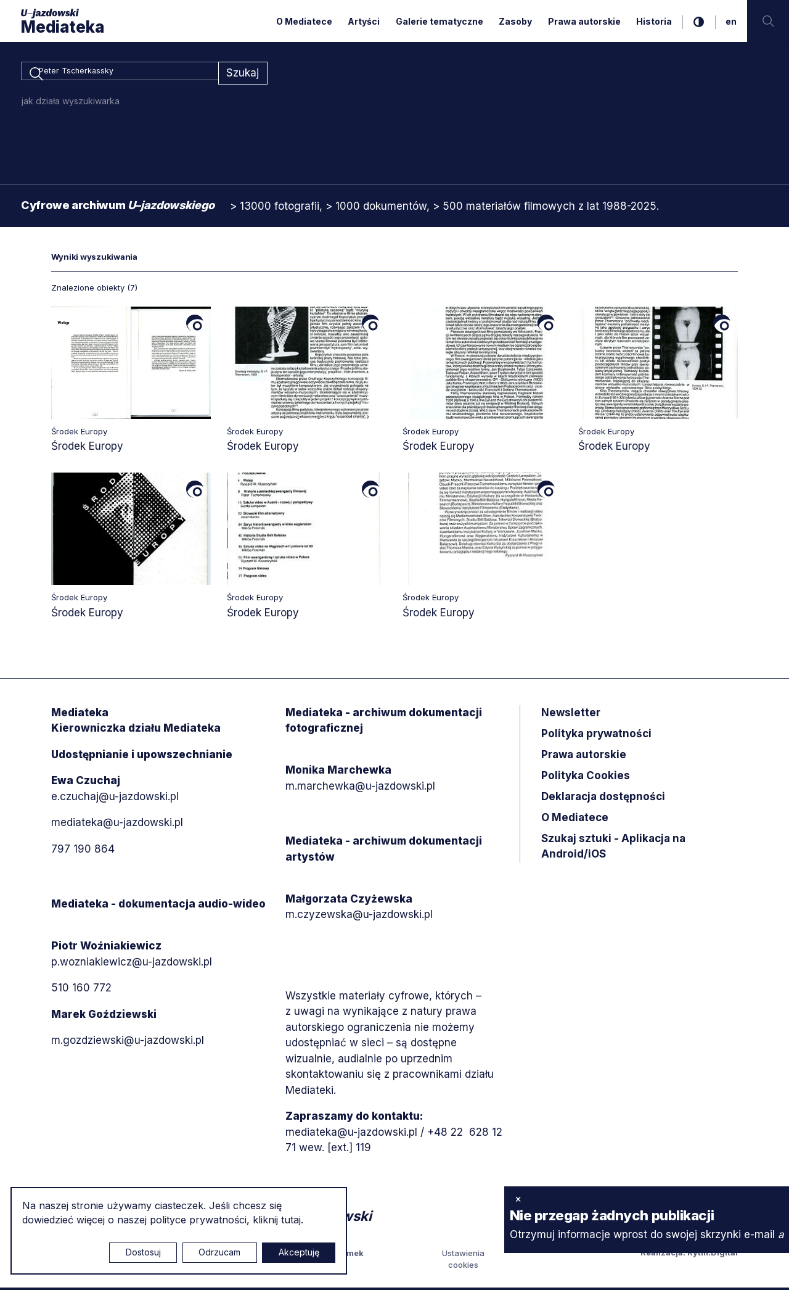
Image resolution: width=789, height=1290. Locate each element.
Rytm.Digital (712, 1254)
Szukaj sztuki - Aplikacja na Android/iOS (613, 848)
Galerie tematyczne (439, 21)
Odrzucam (219, 1252)
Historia (654, 21)
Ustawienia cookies (463, 1261)
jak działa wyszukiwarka (71, 102)
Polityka (585, 777)
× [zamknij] (518, 1199)
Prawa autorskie (584, 21)
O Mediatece (304, 21)
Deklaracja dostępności (603, 798)
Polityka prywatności (596, 735)
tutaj (291, 1220)
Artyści (364, 21)
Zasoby (515, 21)
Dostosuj (143, 1252)
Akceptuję (299, 1252)
